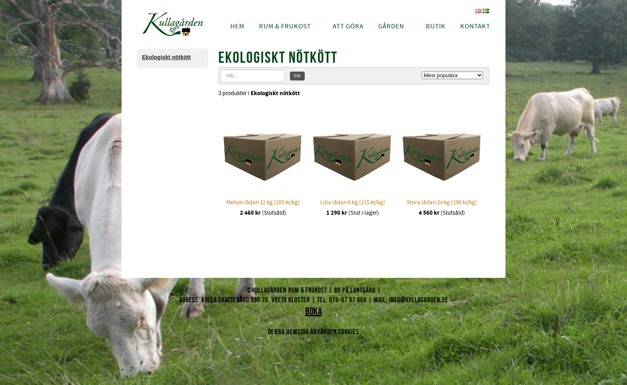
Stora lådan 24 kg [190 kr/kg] (442, 202)
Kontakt (475, 26)
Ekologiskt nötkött (166, 57)
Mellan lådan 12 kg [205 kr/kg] (263, 202)
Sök (297, 76)
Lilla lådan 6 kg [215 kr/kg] (352, 202)
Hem (237, 26)
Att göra (348, 26)
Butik (435, 26)
